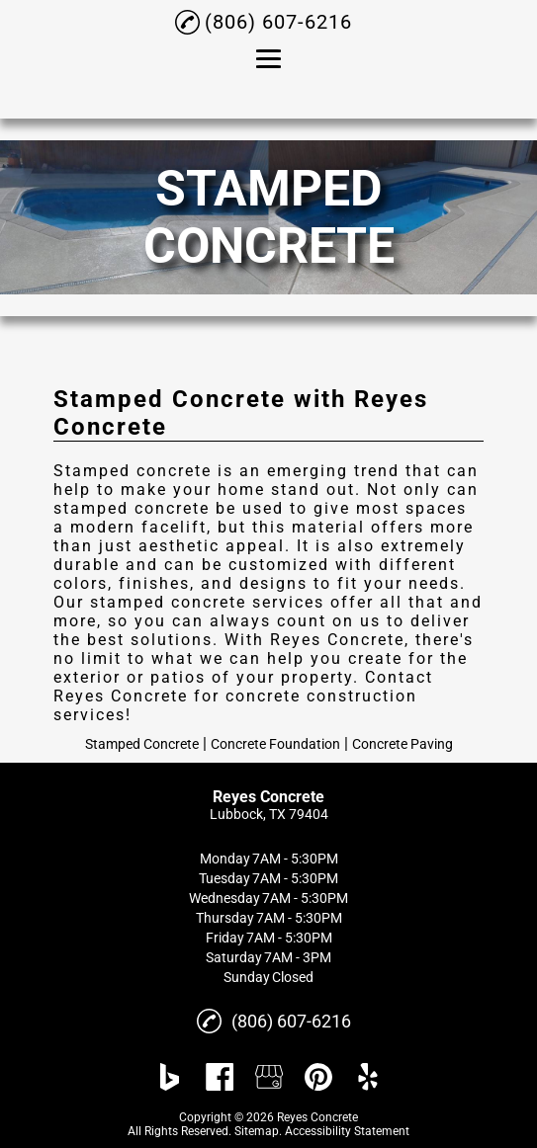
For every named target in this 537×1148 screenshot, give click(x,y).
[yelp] (368, 1077)
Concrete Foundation (275, 744)
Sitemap (256, 1131)
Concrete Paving (402, 744)
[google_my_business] (269, 1077)
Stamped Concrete (142, 744)
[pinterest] (318, 1077)
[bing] (170, 1077)
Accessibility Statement (347, 1131)
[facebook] (219, 1077)
